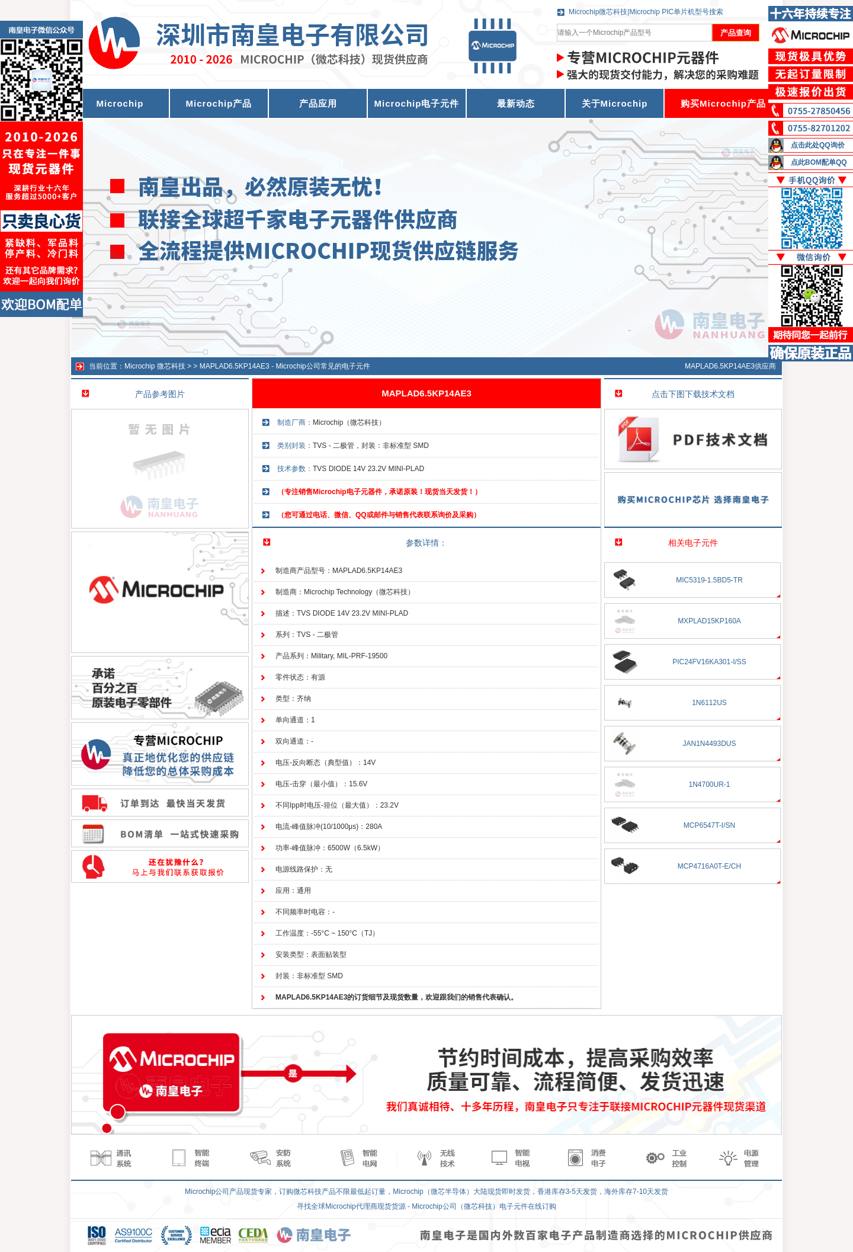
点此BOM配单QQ (819, 162)
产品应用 (318, 103)
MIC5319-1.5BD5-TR (709, 580)
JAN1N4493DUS (709, 743)
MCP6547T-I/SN (709, 825)
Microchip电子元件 (417, 103)
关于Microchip (615, 103)
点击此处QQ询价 (818, 145)
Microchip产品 (219, 103)
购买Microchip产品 (723, 103)
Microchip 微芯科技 (154, 366)
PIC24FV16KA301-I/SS (709, 662)
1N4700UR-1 (709, 784)
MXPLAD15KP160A (709, 621)
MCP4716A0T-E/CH (709, 866)
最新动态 (516, 103)
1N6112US (709, 703)
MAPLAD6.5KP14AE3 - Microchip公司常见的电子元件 (285, 366)
